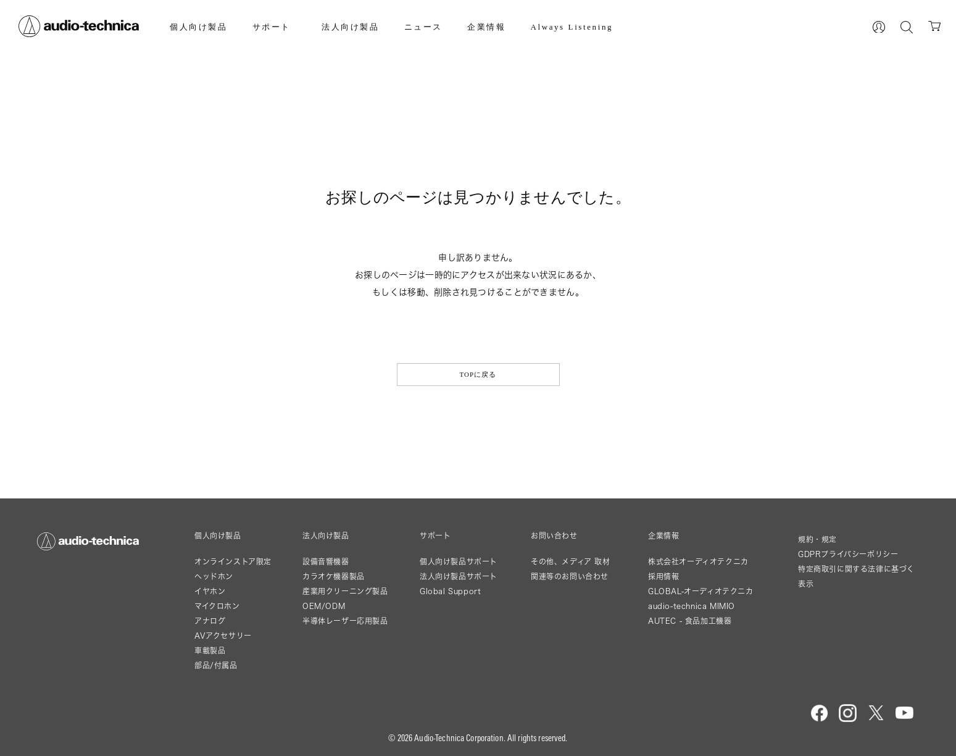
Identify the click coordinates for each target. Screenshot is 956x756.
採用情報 (663, 576)
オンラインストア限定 (233, 561)
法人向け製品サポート (458, 576)
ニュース (423, 27)
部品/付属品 (216, 665)
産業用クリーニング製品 (345, 591)
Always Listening (571, 27)
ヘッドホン (213, 576)
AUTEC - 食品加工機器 (689, 621)
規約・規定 (817, 539)
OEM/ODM (323, 606)
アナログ (209, 621)
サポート (271, 27)
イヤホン (209, 591)
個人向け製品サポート (458, 561)
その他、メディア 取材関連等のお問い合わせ (570, 569)
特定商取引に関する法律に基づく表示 (856, 577)
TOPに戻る (477, 374)
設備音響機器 (325, 561)
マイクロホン (217, 606)
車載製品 (209, 650)
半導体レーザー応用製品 (345, 621)
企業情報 (486, 27)
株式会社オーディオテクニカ (698, 561)
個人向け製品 (199, 27)
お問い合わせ (554, 536)
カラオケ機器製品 (333, 576)
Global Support (450, 591)
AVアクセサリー (223, 635)
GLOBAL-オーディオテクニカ (701, 591)
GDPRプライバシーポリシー (848, 554)
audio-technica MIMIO (691, 606)
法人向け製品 (351, 27)
